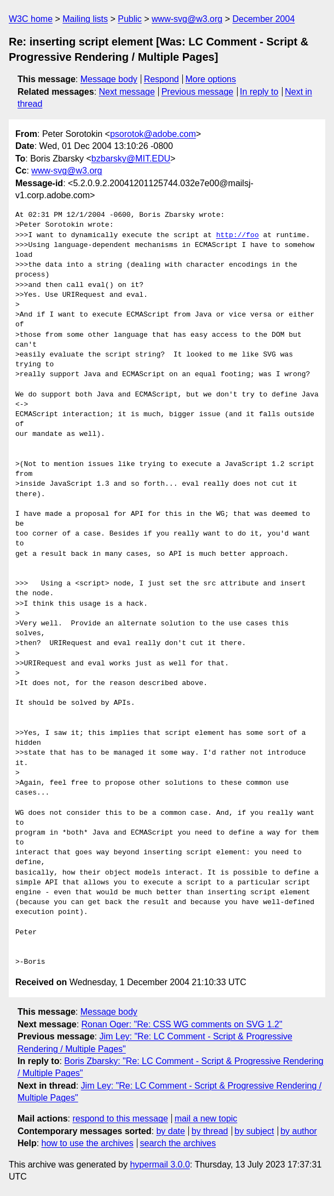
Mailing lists (85, 19)
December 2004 (263, 19)
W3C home (31, 19)
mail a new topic (206, 1118)
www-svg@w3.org (187, 19)
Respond (161, 79)
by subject (254, 1131)
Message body (108, 79)
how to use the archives (88, 1143)
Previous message (198, 91)
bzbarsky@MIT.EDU (130, 158)
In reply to (259, 91)
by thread (210, 1131)
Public (130, 19)
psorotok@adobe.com (153, 134)
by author (298, 1131)
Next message (127, 91)
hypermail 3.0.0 (159, 1164)
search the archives (178, 1143)
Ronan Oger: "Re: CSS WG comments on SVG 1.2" (182, 1024)
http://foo (237, 235)
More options (211, 79)
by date (170, 1131)
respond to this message (120, 1118)
